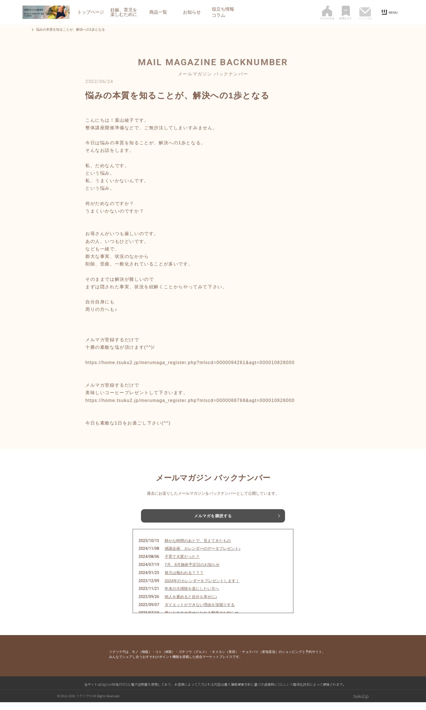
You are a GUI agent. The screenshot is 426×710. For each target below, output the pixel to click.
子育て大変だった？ (182, 564)
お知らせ (192, 12)
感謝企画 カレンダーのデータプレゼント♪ (203, 556)
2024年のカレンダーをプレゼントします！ (202, 588)
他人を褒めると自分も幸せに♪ (191, 604)
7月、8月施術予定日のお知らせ (192, 572)
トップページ (90, 12)
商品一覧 (158, 12)
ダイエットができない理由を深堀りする (200, 612)
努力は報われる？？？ (184, 580)
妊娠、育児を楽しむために (123, 12)
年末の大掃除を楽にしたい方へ (192, 596)
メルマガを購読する (213, 517)
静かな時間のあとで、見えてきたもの (198, 548)
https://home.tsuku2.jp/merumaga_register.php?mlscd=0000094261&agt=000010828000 (190, 362)
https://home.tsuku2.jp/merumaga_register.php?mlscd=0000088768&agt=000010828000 (190, 400)
